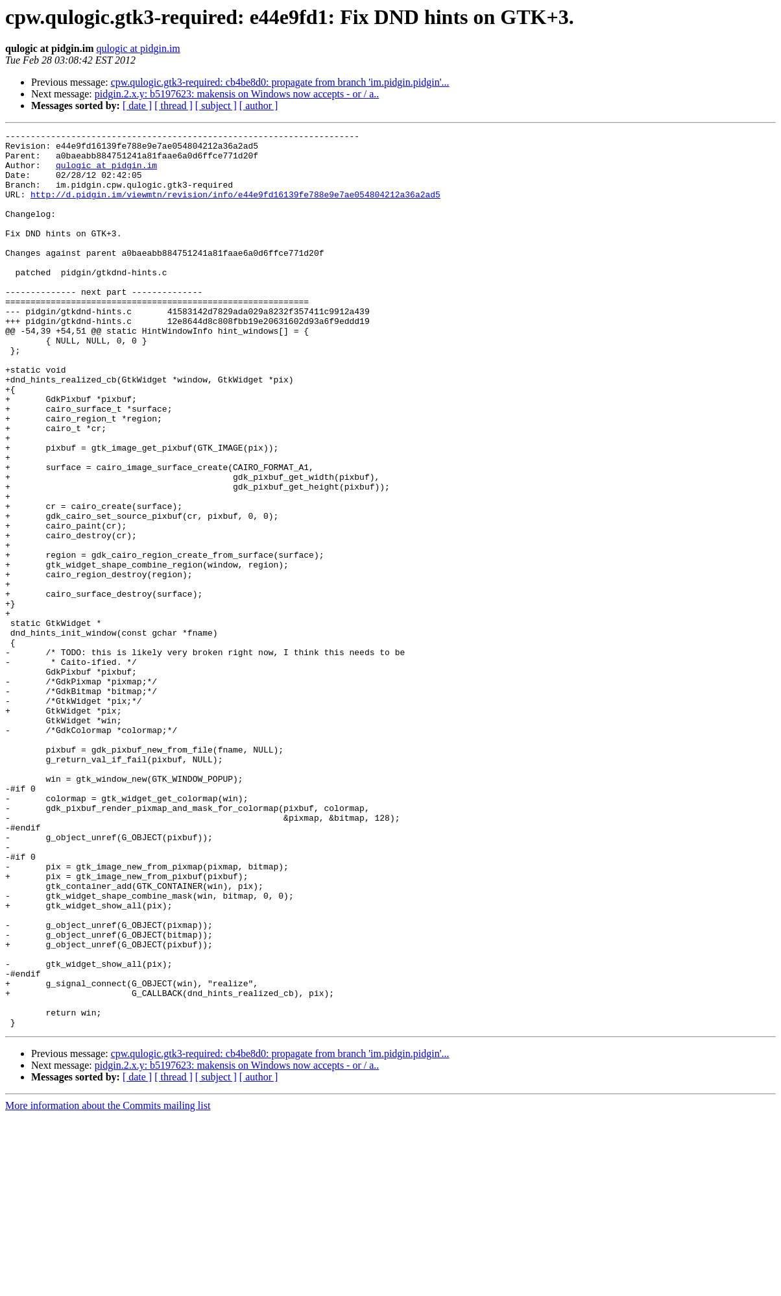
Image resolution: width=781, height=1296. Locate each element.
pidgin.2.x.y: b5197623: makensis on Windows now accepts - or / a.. (237, 93)
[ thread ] (173, 105)
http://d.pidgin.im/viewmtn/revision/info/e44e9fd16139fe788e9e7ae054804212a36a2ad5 (235, 208)
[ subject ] (216, 105)
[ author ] (258, 105)
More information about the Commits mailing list (107, 1284)
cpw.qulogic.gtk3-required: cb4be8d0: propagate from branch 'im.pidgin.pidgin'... (280, 82)
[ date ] (137, 105)
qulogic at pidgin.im (138, 48)
